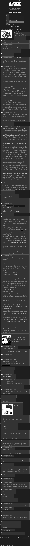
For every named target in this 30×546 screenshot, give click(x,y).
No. (16, 33)
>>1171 (14, 440)
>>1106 (19, 57)
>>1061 (3, 45)
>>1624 (14, 529)
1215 (12, 489)
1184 (12, 458)
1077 (12, 112)
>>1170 (3, 448)
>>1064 (14, 44)
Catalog (3, 545)
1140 (12, 389)
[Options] (29, 0)
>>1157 (3, 437)
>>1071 (14, 57)
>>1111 (15, 359)
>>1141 (14, 379)
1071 (12, 66)
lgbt (21, 0)
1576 (12, 521)
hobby (13, 0)
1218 (12, 494)
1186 (12, 463)
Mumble (18, 26)
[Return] (17, 12)
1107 (12, 359)
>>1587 (14, 521)
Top (5, 545)
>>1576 (14, 515)
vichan (14, 541)
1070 (12, 57)
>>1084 (17, 126)
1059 (17, 33)
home (2, 0)
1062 (12, 44)
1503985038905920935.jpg (17, 29)
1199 (12, 474)
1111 (12, 374)
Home (29, 545)
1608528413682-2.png (6, 207)
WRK (11, 0)
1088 (12, 255)
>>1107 (14, 346)
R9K (22, 0)
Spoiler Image (22, 15)
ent (16, 0)
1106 (12, 354)
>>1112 (17, 359)
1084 (12, 203)
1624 (12, 532)
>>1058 (16, 38)
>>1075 (3, 392)
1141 (12, 395)
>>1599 (3, 533)
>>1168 (5, 465)
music (17, 0)
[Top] (5, 537)
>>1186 (14, 458)
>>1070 (19, 33)
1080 (12, 182)
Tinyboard (13, 541)
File (19, 537)
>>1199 (3, 479)
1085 (12, 213)
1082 (12, 194)
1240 (12, 503)
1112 (12, 379)
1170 (12, 440)
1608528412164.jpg (6, 29)
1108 (12, 367)
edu (15, 0)
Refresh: (11, 545)
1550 (12, 515)
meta (25, 0)
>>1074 (20, 33)
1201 (12, 478)
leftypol (10, 0)
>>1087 (3, 256)
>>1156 (17, 389)
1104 (12, 346)
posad (20, 0)
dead (23, 0)
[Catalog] (3, 537)
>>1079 (15, 112)
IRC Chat (15, 26)
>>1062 (14, 40)
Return (1, 545)
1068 (12, 53)
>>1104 (17, 57)
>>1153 (15, 389)
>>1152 (14, 389)
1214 (12, 482)
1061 (12, 40)
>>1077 (3, 124)
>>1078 (14, 112)
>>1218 (14, 489)
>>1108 (14, 359)
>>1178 (14, 447)
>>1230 (3, 504)
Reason (21, 538)
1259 (12, 511)
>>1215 (22, 33)
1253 (12, 507)
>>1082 (15, 126)
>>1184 (15, 440)
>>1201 (14, 474)
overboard (5, 0)
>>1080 (14, 126)
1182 (12, 455)
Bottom (7, 545)
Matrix (12, 26)
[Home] (8, 537)
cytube (8, 0)
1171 (12, 447)
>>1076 (15, 57)
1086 (12, 216)
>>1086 (19, 126)
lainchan (16, 541)
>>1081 (14, 182)
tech (14, 0)
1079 (12, 126)
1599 (12, 529)
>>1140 (3, 417)
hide (2, 29)
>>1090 (15, 182)
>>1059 (3, 58)
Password (22, 537)
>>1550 (3, 522)
